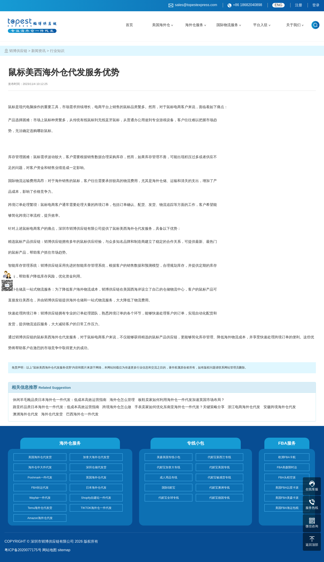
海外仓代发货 (52, 414)
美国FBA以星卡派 (287, 487)
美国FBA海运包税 (287, 508)
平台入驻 (260, 25)
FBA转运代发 (40, 487)
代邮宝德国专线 (219, 497)
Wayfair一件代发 (40, 497)
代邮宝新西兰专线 (219, 457)
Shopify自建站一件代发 (96, 497)
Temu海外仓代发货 (40, 508)
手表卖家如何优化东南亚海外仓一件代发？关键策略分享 (180, 407)
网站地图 (49, 550)
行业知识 (57, 51)
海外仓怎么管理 (122, 400)
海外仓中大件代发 (40, 467)
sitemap (64, 550)
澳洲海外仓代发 (25, 414)
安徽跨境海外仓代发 (279, 407)
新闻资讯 (38, 51)
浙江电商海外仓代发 (244, 407)
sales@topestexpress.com (193, 5)
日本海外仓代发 (96, 487)
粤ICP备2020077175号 (22, 550)
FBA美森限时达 (287, 467)
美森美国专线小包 (168, 457)
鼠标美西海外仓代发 (128, 228)
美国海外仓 (161, 25)
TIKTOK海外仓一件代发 (96, 508)
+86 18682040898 (244, 5)
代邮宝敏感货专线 (219, 477)
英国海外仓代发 (96, 477)
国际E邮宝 (169, 487)
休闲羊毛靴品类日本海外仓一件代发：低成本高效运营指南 (59, 400)
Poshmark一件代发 (40, 477)
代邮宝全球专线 (168, 497)
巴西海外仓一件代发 (82, 414)
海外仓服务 (194, 25)
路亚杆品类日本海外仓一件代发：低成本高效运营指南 (56, 407)
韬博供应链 (18, 51)
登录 (316, 5)
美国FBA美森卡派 (287, 497)
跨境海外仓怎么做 (116, 407)
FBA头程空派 (287, 477)
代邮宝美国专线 (219, 467)
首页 (129, 25)
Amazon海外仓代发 (40, 518)
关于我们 (293, 25)
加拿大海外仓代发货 (96, 457)
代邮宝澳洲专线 (219, 487)
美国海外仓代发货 (40, 457)
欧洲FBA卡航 (287, 457)
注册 (298, 5)
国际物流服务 (227, 25)
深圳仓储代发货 (96, 467)
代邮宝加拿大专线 (168, 467)
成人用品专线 (168, 477)
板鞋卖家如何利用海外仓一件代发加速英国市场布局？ (181, 400)
